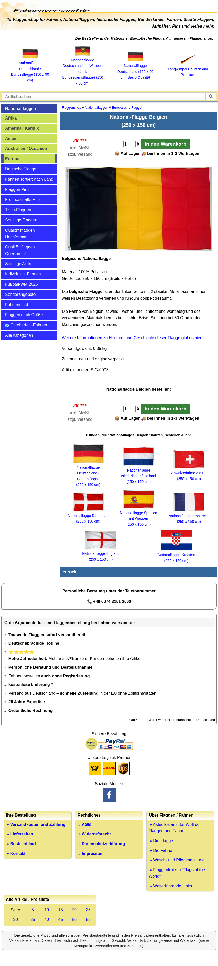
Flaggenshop (71, 108)
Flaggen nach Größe (24, 315)
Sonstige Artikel (19, 264)
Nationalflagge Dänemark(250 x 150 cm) (88, 516)
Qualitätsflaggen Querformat (20, 250)
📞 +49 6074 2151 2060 (109, 601)
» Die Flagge (161, 840)
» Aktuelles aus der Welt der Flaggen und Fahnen (175, 827)
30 (15, 919)
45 (60, 919)
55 (88, 919)
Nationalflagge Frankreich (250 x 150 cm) (189, 516)
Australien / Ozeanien (26, 148)
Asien (10, 138)
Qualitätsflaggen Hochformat (20, 233)
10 (46, 910)
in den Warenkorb (165, 144)
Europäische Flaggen (127, 108)
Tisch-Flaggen (18, 210)
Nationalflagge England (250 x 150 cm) (100, 553)
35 (33, 919)
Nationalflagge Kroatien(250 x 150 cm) (176, 555)
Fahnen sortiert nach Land (29, 179)
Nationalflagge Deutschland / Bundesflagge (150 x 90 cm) (30, 68)
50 (74, 919)
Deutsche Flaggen (22, 169)
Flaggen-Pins (17, 189)
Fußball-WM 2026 (21, 284)
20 (74, 910)
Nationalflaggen (20, 108)
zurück (69, 572)
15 (60, 910)
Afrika (11, 118)
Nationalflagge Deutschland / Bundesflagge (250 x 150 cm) (88, 473)
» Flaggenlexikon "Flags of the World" (177, 873)
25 (88, 910)
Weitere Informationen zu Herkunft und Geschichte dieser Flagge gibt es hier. (132, 337)
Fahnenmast (16, 305)
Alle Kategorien (19, 335)
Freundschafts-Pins (23, 199)
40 (46, 919)
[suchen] (210, 96)
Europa (12, 159)
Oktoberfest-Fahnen (26, 325)
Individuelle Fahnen (23, 274)
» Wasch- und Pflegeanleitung (176, 860)
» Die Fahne (160, 850)
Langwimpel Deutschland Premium (188, 69)
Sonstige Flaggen (21, 220)
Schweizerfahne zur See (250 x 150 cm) (188, 473)
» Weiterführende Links (170, 886)
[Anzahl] (129, 144)
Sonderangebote (20, 294)
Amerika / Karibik (22, 128)
